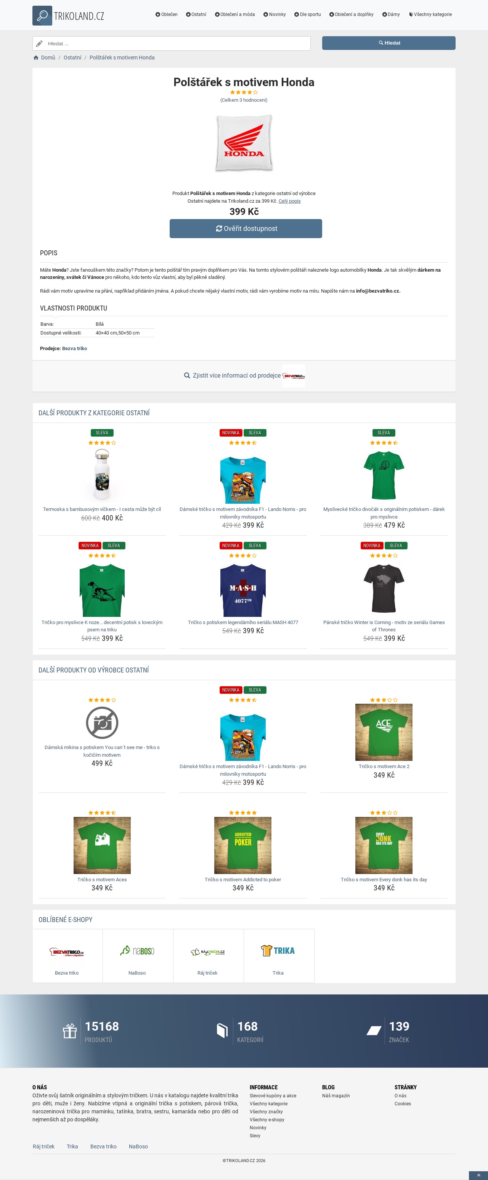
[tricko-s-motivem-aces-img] (102, 845)
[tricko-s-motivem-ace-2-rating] (384, 700)
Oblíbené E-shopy (65, 920)
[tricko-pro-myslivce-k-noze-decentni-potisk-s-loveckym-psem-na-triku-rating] (102, 556)
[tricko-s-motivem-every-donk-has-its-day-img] (384, 845)
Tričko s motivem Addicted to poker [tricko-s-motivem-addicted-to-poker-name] (243, 879)
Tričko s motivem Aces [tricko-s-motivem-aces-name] (102, 879)
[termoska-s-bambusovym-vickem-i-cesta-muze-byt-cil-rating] (102, 443)
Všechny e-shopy (267, 1119)
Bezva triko (74, 348)
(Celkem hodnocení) (244, 100)
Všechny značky (266, 1111)
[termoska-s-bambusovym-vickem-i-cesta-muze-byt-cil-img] (102, 475)
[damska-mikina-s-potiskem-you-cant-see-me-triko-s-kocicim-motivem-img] (102, 723)
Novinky (274, 14)
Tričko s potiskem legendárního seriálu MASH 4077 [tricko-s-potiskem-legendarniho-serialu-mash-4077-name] (243, 622)
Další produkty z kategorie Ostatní (94, 413)
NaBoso (138, 1146)
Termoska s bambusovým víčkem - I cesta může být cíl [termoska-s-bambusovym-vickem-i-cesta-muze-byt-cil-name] (102, 509)
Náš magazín (336, 1095)
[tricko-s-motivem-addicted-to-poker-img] (243, 845)
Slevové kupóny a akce (273, 1095)
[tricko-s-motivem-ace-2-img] (384, 732)
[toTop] (478, 1175)
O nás (400, 1095)
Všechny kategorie (430, 14)
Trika (72, 1146)
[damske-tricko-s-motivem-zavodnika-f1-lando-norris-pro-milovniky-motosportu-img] (243, 475)
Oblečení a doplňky (351, 14)
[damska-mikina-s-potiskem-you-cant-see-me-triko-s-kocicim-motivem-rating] (102, 700)
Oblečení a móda (234, 14)
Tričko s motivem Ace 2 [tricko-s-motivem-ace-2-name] (384, 766)
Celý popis (290, 201)
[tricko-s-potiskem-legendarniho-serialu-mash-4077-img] (243, 588)
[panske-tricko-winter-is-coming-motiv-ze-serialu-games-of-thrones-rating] (384, 556)
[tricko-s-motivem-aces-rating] (102, 813)
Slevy (255, 1135)
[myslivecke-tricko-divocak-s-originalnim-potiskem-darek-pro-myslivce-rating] (384, 443)
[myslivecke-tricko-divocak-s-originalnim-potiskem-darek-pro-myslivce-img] (384, 475)
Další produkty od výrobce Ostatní (94, 670)
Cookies (403, 1103)
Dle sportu (307, 14)
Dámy (390, 14)
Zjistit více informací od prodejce (244, 376)
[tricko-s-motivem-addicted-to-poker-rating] (243, 813)
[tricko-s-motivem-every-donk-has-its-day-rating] (384, 813)
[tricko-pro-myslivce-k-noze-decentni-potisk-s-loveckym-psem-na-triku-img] (102, 588)
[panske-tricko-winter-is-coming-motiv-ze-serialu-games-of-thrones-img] (384, 588)
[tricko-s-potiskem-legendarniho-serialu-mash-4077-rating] (243, 556)
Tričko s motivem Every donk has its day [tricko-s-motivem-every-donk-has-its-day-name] (384, 879)
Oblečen (166, 14)
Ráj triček (44, 1146)
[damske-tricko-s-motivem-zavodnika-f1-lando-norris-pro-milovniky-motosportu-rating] (243, 443)
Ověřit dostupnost (246, 228)
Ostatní (196, 14)
